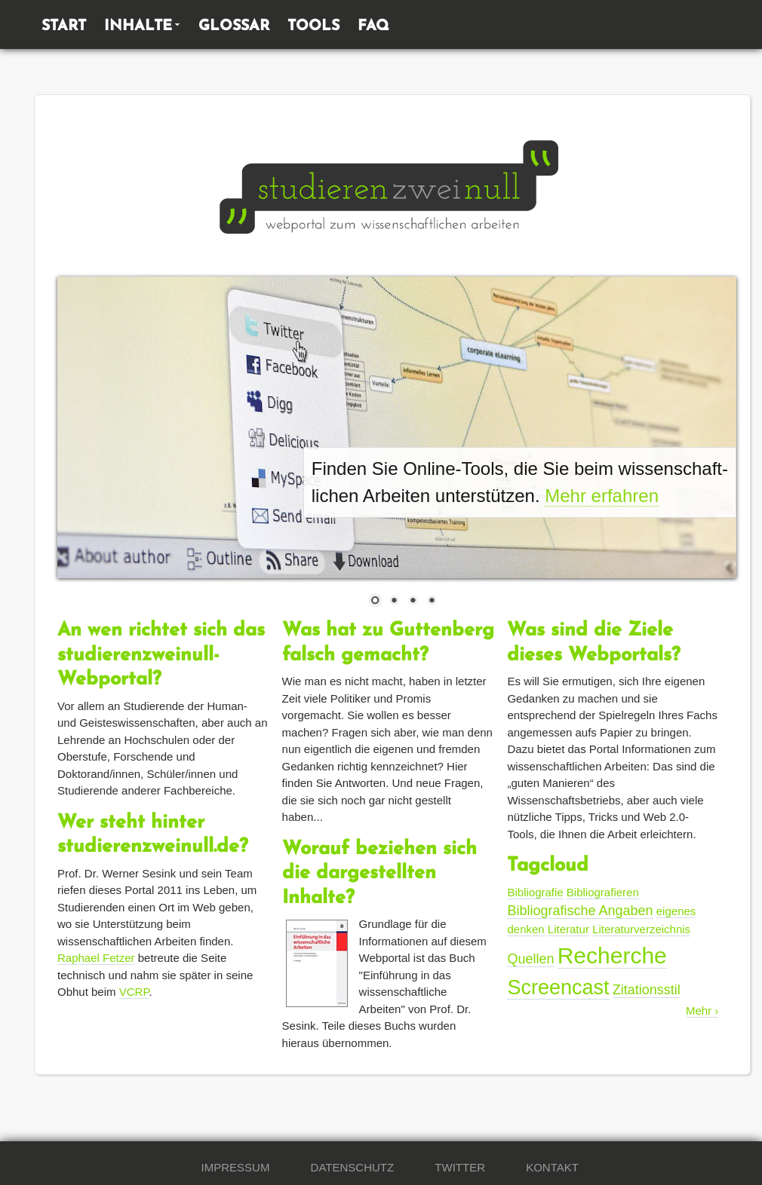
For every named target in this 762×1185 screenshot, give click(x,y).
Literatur (568, 929)
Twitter (460, 1167)
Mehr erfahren (602, 495)
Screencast (558, 987)
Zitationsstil (647, 989)
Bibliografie (535, 892)
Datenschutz (353, 1167)
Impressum (235, 1167)
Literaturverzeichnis (641, 929)
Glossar (233, 26)
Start (63, 26)
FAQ (373, 26)
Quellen (530, 958)
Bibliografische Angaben (580, 910)
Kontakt (552, 1167)
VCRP (134, 991)
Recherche (612, 955)
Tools (313, 26)
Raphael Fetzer (96, 957)
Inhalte (138, 26)
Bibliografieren (603, 892)
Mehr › (702, 1010)
